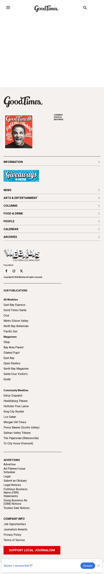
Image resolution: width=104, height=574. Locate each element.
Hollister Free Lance (16, 406)
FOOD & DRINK (13, 213)
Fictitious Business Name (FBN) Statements (16, 492)
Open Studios (12, 363)
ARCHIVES (77, 117)
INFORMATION (13, 162)
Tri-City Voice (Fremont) (18, 443)
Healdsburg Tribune (16, 401)
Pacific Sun (10, 331)
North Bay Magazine (16, 368)
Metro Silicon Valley (16, 320)
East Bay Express (14, 304)
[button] (85, 8)
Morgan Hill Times (15, 422)
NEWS (7, 190)
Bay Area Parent (13, 347)
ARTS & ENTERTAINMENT (21, 198)
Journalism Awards (15, 529)
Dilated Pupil (12, 352)
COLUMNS (10, 205)
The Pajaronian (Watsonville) (21, 438)
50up (7, 342)
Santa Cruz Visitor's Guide (16, 376)
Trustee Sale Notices (17, 508)
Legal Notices (12, 485)
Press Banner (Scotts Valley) (21, 427)
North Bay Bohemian (16, 326)
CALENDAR (11, 229)
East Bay (9, 358)
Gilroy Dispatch (13, 395)
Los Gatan (10, 417)
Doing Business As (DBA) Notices (15, 502)
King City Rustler (14, 411)
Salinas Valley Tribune (17, 432)
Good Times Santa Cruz (15, 312)
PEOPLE (9, 221)
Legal (7, 476)
